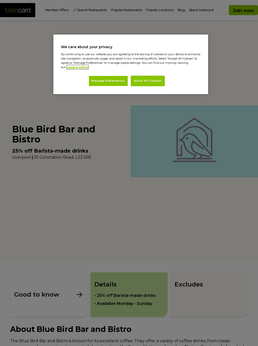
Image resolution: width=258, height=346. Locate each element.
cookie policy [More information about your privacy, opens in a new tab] (77, 67)
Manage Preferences (108, 80)
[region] (130, 64)
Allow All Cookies (148, 80)
